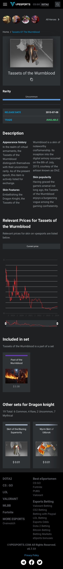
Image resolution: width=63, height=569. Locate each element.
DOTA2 (45, 4)
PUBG (36, 491)
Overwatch (9, 523)
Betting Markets (42, 534)
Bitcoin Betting (41, 530)
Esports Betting (43, 501)
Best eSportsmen (44, 478)
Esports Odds (41, 522)
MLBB (7, 505)
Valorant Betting (42, 505)
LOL (5, 492)
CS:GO (36, 4)
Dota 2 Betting (41, 526)
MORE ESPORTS (14, 519)
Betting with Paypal (44, 513)
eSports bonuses (43, 538)
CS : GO (8, 485)
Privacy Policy (31, 555)
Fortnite (8, 512)
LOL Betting (40, 517)
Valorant (38, 495)
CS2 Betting (40, 509)
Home (6, 32)
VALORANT (10, 499)
